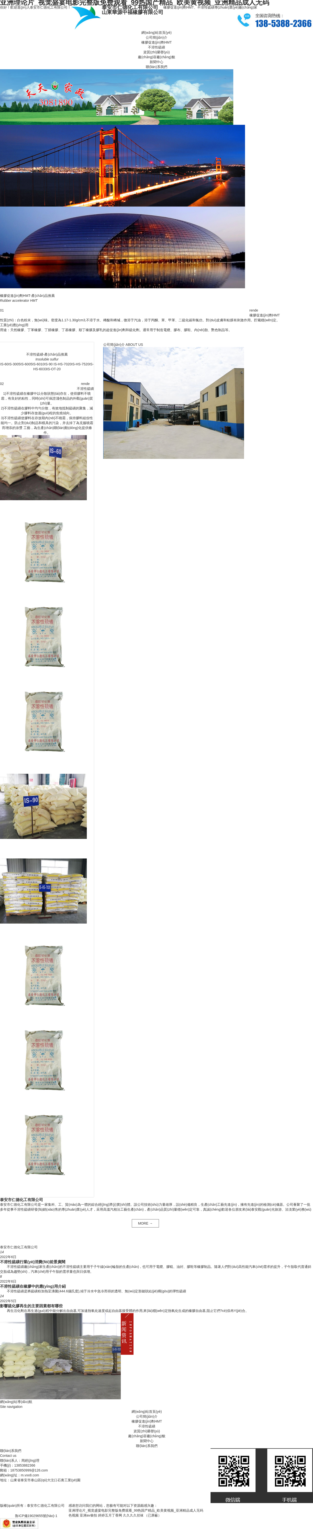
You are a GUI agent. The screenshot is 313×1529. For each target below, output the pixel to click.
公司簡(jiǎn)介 (156, 37)
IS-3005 (14, 364)
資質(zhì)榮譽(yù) (156, 52)
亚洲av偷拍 (88, 1515)
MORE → (145, 1223)
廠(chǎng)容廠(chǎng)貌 (156, 57)
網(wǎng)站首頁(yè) (156, 33)
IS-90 (49, 364)
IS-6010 (38, 364)
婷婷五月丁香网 (110, 1515)
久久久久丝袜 (133, 1515)
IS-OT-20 (54, 369)
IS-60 (4, 364)
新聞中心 (156, 62)
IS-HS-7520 (80, 364)
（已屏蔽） (152, 1515)
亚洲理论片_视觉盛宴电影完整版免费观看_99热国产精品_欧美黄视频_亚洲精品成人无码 (135, 1510)
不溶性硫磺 (156, 47)
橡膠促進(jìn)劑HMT (156, 42)
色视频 (73, 1515)
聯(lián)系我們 (156, 67)
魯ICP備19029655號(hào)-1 (36, 1516)
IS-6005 (26, 364)
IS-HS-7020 (62, 364)
